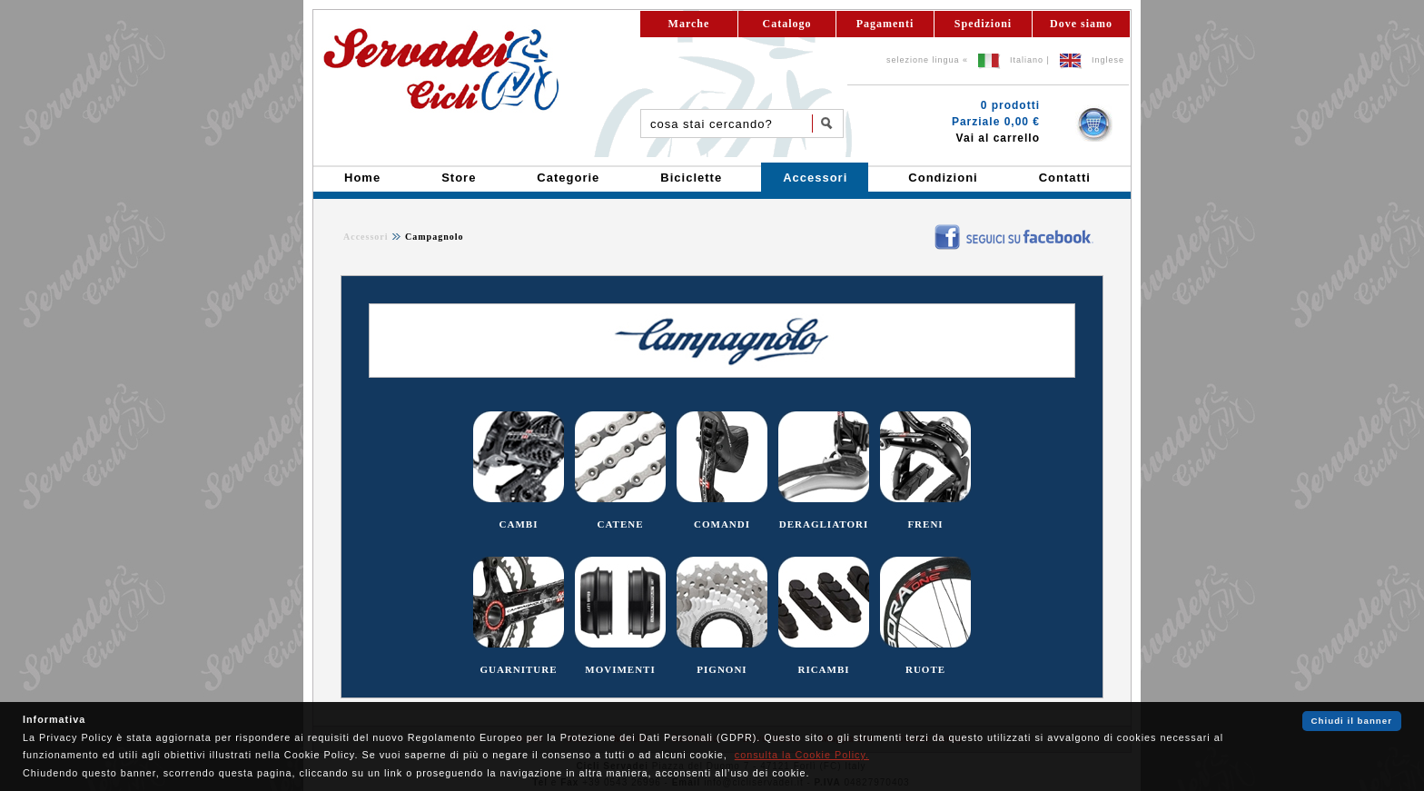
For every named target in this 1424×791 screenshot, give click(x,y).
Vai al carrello (998, 138)
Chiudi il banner (1351, 721)
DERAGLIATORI (823, 524)
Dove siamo (1081, 23)
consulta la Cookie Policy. (802, 754)
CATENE (620, 524)
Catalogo (787, 23)
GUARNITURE (518, 669)
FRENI (925, 524)
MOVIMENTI (620, 669)
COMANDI (722, 524)
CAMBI (519, 524)
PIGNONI (722, 669)
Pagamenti (885, 23)
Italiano (1026, 59)
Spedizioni (983, 23)
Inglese (1108, 59)
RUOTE (925, 669)
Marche (689, 23)
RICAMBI (823, 669)
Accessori (366, 237)
